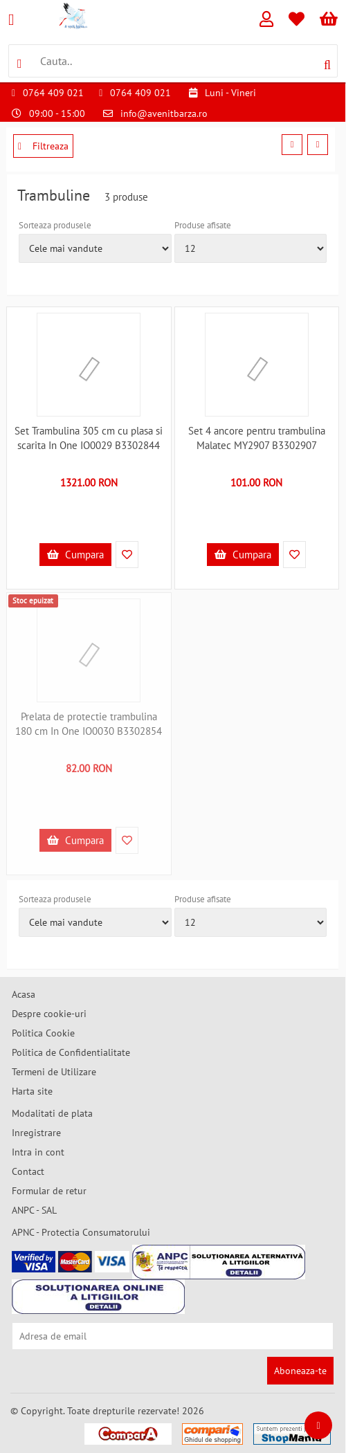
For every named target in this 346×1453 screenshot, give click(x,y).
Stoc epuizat (32, 600)
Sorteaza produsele (55, 225)
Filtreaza (43, 146)
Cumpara (75, 554)
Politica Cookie (43, 1033)
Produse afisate (202, 225)
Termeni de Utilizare (54, 1072)
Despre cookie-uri (49, 1013)
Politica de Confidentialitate (71, 1052)
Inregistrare (36, 1132)
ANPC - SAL (34, 1210)
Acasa (23, 994)
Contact (28, 1171)
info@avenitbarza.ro (164, 113)
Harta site (32, 1091)
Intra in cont (38, 1152)
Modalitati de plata (52, 1113)
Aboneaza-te (300, 1370)
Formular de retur (49, 1191)
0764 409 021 (53, 92)
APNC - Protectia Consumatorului (81, 1232)
